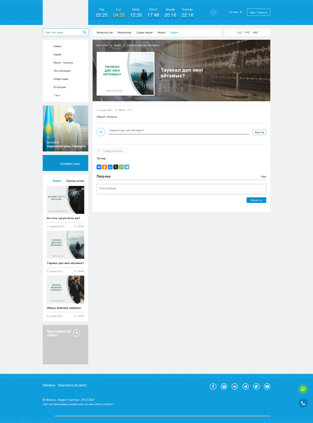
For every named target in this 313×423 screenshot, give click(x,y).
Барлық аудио (75, 180)
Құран (54, 54)
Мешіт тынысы (60, 62)
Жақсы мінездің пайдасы (64, 307)
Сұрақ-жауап (144, 32)
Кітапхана (56, 87)
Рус (247, 32)
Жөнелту (256, 200)
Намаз (54, 46)
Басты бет (103, 45)
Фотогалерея (58, 70)
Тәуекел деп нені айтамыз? (65, 263)
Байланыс (49, 384)
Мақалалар (124, 32)
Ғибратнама (57, 78)
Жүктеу (259, 132)
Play (101, 132)
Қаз (239, 32)
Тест (53, 95)
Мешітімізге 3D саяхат (72, 384)
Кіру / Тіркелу (258, 12)
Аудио (174, 32)
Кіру (263, 176)
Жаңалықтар (105, 32)
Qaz (255, 32)
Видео (161, 32)
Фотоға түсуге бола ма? (63, 218)
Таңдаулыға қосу (110, 150)
